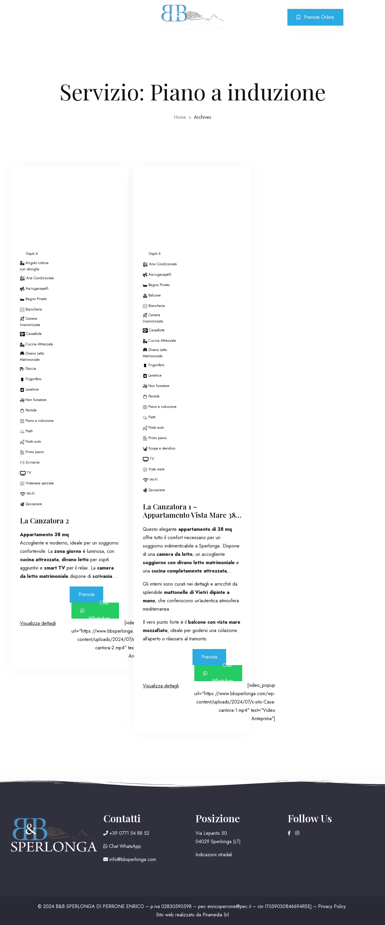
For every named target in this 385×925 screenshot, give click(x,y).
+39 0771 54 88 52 (126, 833)
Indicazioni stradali (213, 854)
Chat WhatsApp (95, 611)
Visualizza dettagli (38, 623)
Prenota (86, 594)
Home (180, 117)
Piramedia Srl (216, 914)
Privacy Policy (332, 906)
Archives (202, 117)
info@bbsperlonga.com (129, 859)
